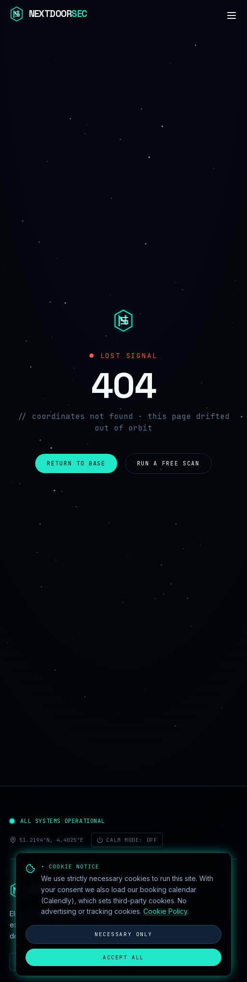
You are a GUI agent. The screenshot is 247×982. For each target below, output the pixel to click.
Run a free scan (168, 463)
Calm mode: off (126, 840)
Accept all (123, 957)
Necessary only (123, 934)
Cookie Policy (165, 911)
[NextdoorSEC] (48, 15)
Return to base (76, 463)
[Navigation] (231, 15)
